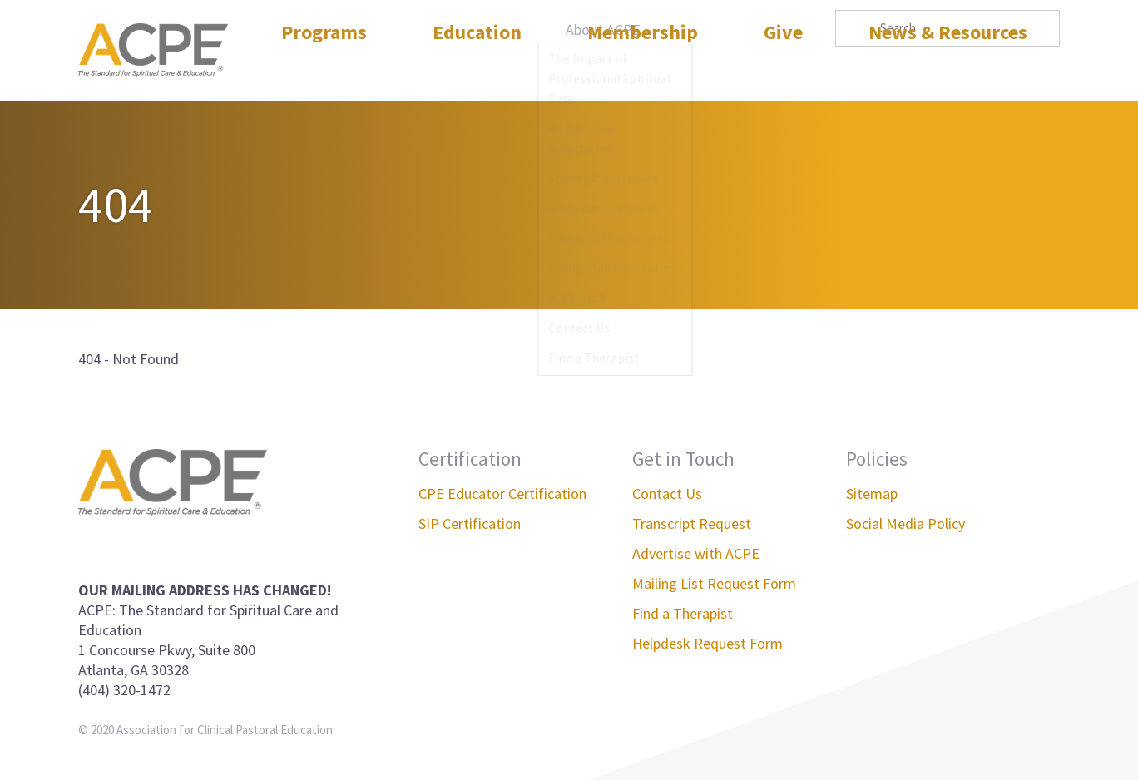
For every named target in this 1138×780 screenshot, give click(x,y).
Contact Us (667, 493)
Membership (642, 69)
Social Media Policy (905, 523)
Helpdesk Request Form (707, 643)
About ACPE (603, 29)
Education (477, 69)
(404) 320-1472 (124, 689)
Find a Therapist (682, 613)
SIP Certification (469, 523)
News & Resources (947, 69)
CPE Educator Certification (502, 493)
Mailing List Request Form (714, 583)
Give (783, 69)
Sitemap (872, 493)
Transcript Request (691, 523)
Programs (324, 69)
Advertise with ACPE (695, 553)
